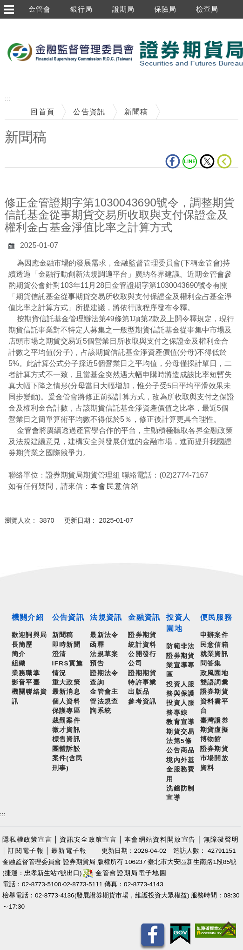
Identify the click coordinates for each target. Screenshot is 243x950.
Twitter (207, 161)
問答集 (211, 663)
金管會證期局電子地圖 (124, 873)
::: (7, 98)
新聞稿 (136, 112)
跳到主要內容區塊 (32, 23)
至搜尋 (12, 83)
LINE (189, 161)
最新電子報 (69, 850)
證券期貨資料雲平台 (214, 701)
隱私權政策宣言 (27, 839)
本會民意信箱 (114, 486)
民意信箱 (214, 644)
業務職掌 (26, 673)
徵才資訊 (66, 729)
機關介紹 (28, 617)
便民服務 (216, 617)
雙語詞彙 (214, 682)
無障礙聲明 (221, 839)
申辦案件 (214, 634)
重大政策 (66, 682)
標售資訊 (66, 739)
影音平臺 (26, 682)
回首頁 (42, 112)
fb (172, 161)
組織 (19, 663)
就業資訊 (214, 654)
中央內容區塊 (29, 182)
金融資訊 (144, 617)
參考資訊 (142, 701)
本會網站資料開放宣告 (160, 839)
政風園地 (214, 673)
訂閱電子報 (26, 850)
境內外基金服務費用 (180, 770)
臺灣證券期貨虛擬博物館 (214, 730)
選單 (8, 9)
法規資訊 (106, 617)
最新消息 (66, 691)
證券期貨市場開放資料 (214, 758)
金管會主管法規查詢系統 (104, 701)
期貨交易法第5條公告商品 (180, 741)
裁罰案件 (66, 720)
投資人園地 (178, 622)
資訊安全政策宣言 (88, 839)
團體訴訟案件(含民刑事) (67, 758)
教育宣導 (180, 721)
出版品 (138, 691)
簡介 (19, 654)
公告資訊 (89, 112)
